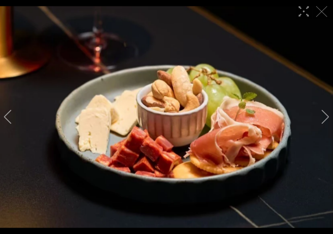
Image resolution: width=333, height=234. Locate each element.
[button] (7, 117)
